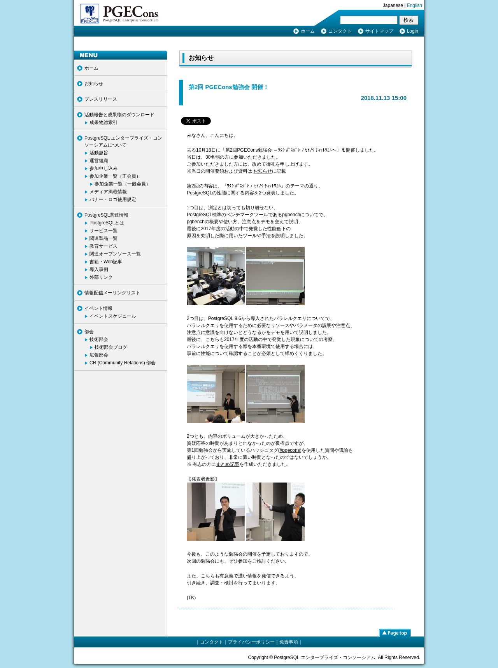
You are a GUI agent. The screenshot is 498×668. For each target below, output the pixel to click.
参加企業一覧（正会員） (115, 176)
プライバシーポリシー (251, 642)
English (414, 5)
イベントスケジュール (112, 316)
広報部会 (98, 355)
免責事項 (288, 642)
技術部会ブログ (111, 347)
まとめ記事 (227, 464)
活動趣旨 (98, 153)
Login (412, 31)
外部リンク (101, 277)
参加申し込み (103, 168)
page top (395, 633)
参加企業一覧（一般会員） (123, 184)
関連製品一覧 (103, 238)
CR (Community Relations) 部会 (122, 362)
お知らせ (93, 83)
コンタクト (340, 31)
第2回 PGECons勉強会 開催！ (229, 87)
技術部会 (98, 339)
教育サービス (103, 246)
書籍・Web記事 (105, 261)
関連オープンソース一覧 (115, 254)
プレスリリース (100, 99)
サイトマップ (379, 31)
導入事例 (98, 269)
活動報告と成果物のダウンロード (119, 114)
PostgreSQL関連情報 (106, 215)
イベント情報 (98, 308)
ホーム (308, 31)
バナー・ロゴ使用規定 (112, 199)
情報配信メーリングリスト (112, 293)
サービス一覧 (103, 230)
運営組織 (98, 160)
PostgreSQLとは (106, 223)
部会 (89, 331)
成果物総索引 (103, 122)
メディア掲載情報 (108, 191)
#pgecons (290, 450)
